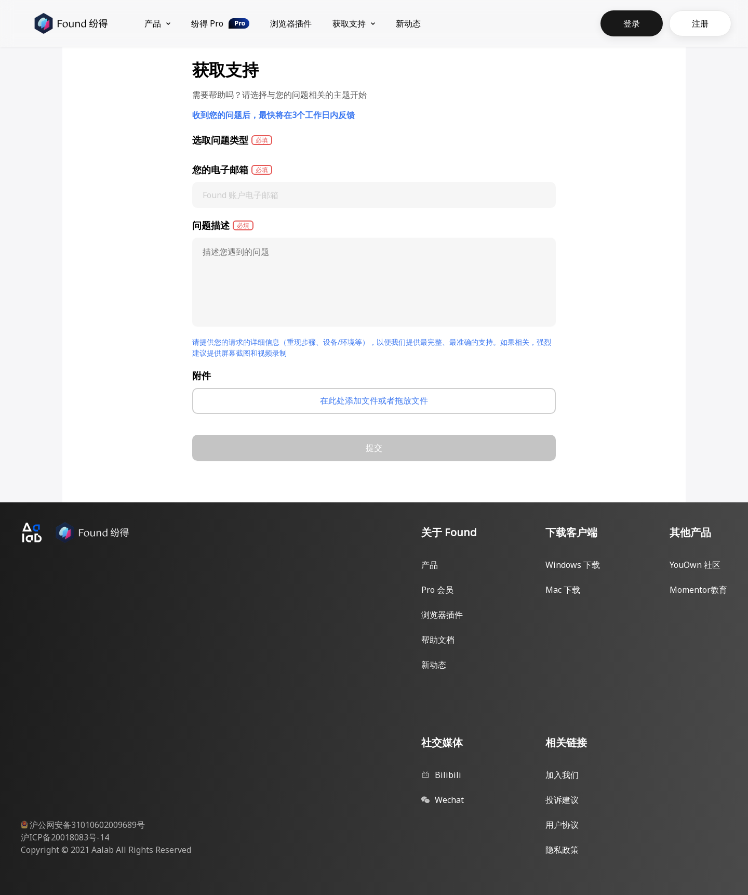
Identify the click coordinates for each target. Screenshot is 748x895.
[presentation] (374, 401)
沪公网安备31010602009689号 (87, 825)
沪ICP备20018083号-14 (65, 837)
